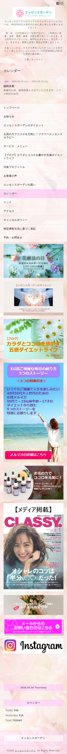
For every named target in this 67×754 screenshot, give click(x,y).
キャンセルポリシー (16, 219)
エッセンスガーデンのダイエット (24, 125)
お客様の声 (10, 175)
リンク (8, 202)
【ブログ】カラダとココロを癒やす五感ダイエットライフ (33, 157)
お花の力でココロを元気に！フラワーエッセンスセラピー (33, 136)
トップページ (12, 107)
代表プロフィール (14, 167)
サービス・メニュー (16, 146)
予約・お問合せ (13, 237)
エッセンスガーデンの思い (20, 184)
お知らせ (9, 116)
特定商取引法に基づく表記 (20, 228)
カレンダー (10, 193)
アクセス (9, 211)
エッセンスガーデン (25, 750)
